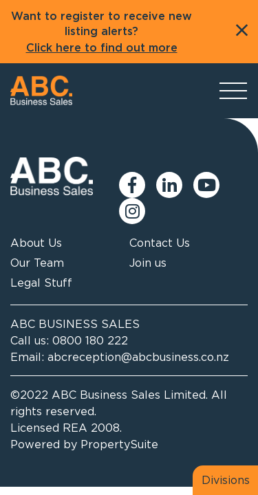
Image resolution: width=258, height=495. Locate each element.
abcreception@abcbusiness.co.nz (138, 357)
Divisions (226, 480)
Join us (147, 262)
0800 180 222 (90, 340)
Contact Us (159, 242)
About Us (36, 242)
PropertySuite (119, 444)
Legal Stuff (41, 282)
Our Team (37, 262)
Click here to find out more (102, 48)
